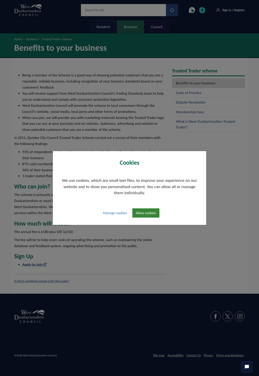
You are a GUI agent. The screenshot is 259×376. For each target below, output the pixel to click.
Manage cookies (115, 213)
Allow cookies (146, 213)
